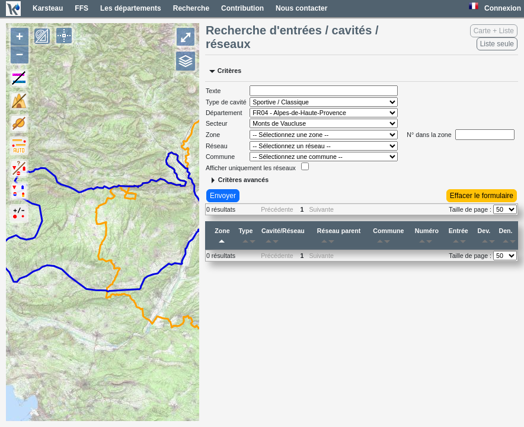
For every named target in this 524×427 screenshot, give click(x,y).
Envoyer (223, 196)
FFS (81, 8)
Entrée (459, 237)
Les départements (130, 8)
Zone (222, 237)
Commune (388, 237)
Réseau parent (338, 237)
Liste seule (497, 44)
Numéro (427, 237)
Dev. (487, 237)
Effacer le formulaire (481, 196)
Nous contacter (301, 8)
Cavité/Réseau (283, 237)
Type (248, 237)
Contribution (242, 8)
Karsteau (48, 8)
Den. (508, 237)
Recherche (191, 8)
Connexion (502, 8)
